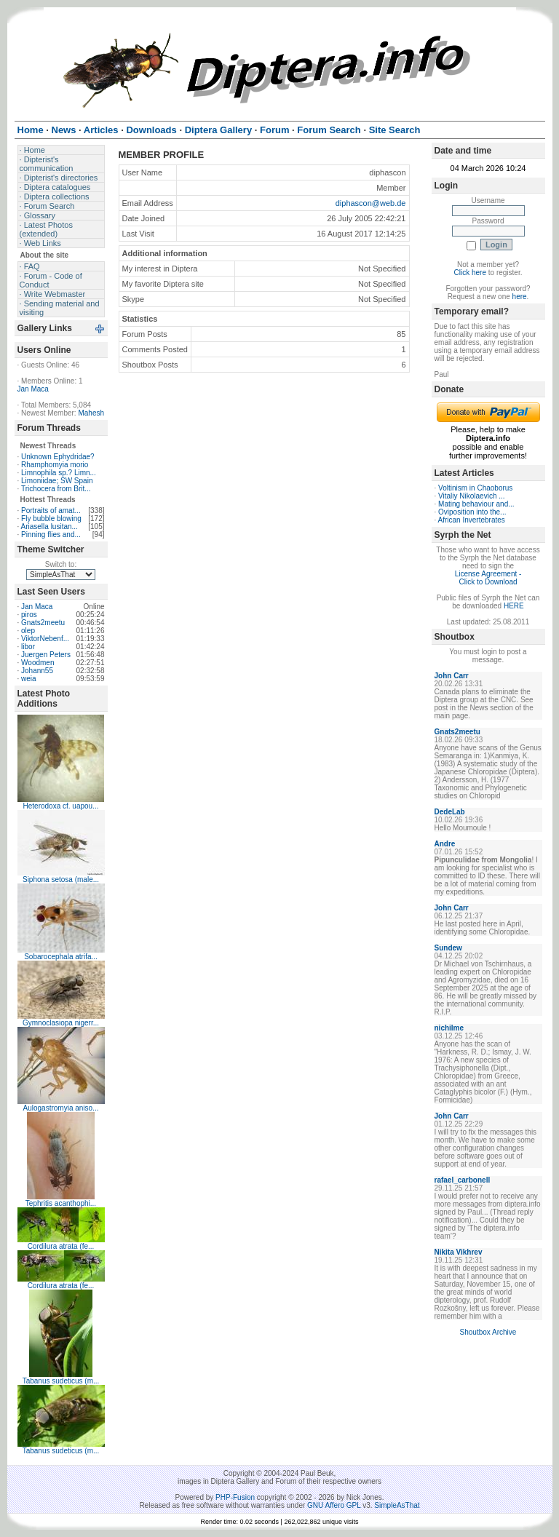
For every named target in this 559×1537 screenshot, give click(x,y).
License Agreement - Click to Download (488, 578)
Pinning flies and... (51, 535)
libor (28, 647)
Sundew (448, 948)
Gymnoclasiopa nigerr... (61, 1023)
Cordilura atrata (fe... (61, 1246)
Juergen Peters (46, 655)
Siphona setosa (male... (61, 879)
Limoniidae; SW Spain (56, 481)
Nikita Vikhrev (459, 1252)
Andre (445, 844)
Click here (470, 273)
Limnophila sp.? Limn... (58, 473)
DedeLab (450, 812)
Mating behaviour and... (476, 504)
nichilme (449, 1028)
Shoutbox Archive (488, 1332)
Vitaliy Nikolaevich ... (471, 496)
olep (28, 631)
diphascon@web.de (371, 203)
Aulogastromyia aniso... (61, 1108)
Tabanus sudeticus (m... (61, 1381)
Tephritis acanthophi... (60, 1203)
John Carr (452, 676)
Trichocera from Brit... (56, 489)
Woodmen (37, 663)
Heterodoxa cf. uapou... (61, 806)
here (519, 297)
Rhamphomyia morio (54, 465)
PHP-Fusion (235, 1497)
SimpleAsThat (396, 1505)
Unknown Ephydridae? (58, 457)
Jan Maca (33, 389)
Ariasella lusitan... (49, 527)
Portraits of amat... (51, 511)
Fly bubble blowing (51, 519)
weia (28, 679)
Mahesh (91, 413)
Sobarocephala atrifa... (61, 957)
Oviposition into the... (472, 512)
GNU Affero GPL (333, 1505)
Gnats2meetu (43, 623)
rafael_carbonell (463, 1180)
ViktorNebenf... (45, 639)
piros (29, 615)
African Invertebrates (471, 520)
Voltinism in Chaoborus (475, 488)
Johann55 (37, 671)
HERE (514, 606)
